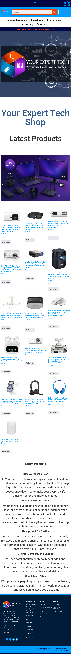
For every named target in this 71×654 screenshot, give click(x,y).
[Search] (54, 12)
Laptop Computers (17, 20)
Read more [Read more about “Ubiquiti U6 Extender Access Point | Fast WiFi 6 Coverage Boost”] (6, 451)
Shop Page (37, 20)
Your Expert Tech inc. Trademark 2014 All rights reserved (53, 650)
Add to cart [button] (6, 242)
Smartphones (54, 20)
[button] (34, 2)
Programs (42, 24)
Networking (27, 24)
